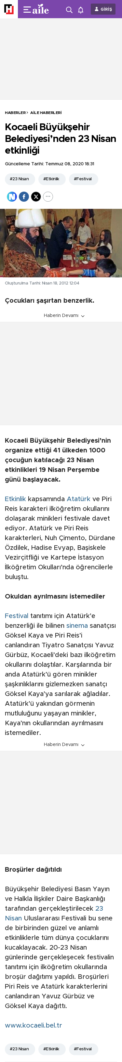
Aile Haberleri (45, 113)
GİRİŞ (106, 9)
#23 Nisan (19, 179)
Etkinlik (15, 499)
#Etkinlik (51, 179)
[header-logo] (43, 9)
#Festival (83, 179)
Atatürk (78, 499)
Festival (16, 616)
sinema (77, 626)
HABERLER (15, 113)
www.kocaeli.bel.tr (33, 1025)
